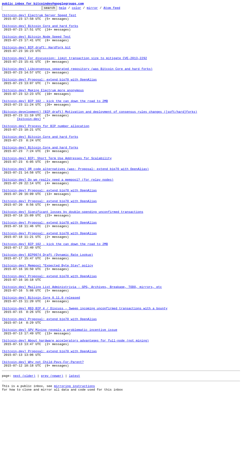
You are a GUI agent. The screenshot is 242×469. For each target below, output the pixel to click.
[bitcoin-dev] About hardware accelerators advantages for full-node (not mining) (75, 407)
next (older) (24, 448)
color (83, 9)
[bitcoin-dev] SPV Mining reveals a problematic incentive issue (59, 395)
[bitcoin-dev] (29, 141)
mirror (99, 9)
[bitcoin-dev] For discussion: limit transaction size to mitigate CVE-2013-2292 (74, 68)
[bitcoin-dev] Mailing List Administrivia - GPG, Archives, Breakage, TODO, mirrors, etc (82, 343)
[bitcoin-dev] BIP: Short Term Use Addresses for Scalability (57, 189)
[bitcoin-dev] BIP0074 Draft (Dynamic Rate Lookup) (47, 304)
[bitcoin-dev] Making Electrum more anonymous (43, 107)
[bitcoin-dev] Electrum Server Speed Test (39, 17)
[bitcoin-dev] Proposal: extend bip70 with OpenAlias (49, 94)
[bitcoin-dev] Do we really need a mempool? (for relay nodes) (57, 214)
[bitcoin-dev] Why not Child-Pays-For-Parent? (43, 433)
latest (74, 448)
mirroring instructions (74, 459)
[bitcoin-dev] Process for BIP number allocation (45, 150)
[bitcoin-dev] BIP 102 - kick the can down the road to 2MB (55, 120)
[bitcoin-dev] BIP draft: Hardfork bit (36, 56)
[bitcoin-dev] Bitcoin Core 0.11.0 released (41, 356)
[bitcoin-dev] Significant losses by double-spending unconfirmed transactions (72, 253)
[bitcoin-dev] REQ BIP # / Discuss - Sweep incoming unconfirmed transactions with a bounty (84, 369)
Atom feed (119, 9)
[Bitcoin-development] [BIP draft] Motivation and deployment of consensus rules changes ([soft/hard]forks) (99, 133)
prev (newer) (52, 448)
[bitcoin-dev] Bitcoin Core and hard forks (40, 30)
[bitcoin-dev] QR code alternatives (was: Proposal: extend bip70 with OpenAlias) (75, 201)
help (70, 9)
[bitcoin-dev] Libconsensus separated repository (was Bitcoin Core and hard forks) (77, 81)
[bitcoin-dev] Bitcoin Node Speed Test (36, 43)
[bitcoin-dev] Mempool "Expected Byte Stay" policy (47, 317)
